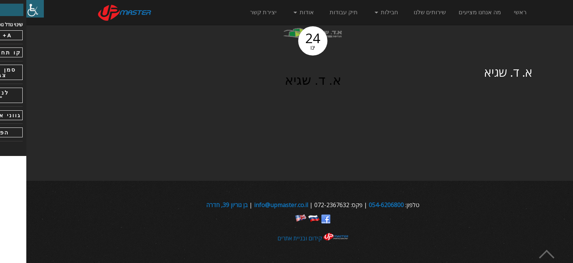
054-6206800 (359, 205)
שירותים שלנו (403, 12)
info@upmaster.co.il (255, 205)
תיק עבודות (317, 12)
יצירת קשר (237, 12)
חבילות (363, 12)
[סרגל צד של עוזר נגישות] (9, 9)
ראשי (493, 12)
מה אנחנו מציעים (453, 12)
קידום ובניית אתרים (286, 238)
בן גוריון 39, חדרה (200, 205)
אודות (280, 12)
